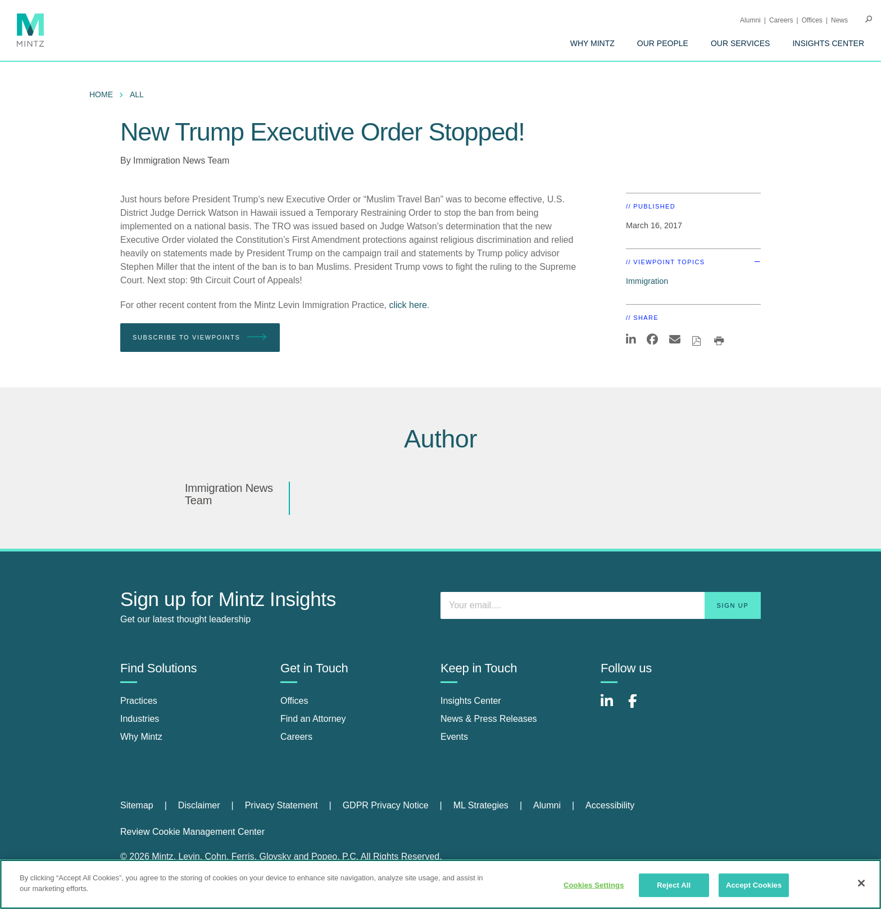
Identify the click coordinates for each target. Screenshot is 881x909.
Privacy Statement (281, 805)
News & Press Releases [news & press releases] (488, 718)
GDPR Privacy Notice (386, 805)
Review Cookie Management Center (192, 831)
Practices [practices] (138, 701)
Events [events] (454, 736)
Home (101, 94)
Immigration (647, 281)
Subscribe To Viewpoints (200, 337)
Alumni (750, 20)
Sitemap (136, 805)
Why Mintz (592, 43)
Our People (662, 43)
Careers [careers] (296, 736)
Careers (781, 20)
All (137, 94)
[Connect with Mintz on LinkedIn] (612, 707)
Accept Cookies (754, 885)
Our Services (740, 43)
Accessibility (609, 805)
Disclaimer (199, 805)
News (839, 20)
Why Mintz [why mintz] (141, 736)
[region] (440, 884)
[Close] (861, 883)
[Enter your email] (600, 605)
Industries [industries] (139, 718)
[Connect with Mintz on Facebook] (639, 707)
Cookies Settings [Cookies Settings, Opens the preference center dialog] (594, 885)
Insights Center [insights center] (470, 701)
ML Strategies (480, 805)
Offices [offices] (294, 701)
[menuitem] (592, 43)
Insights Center (828, 43)
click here (408, 305)
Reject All (674, 885)
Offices (812, 20)
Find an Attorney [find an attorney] (313, 718)
